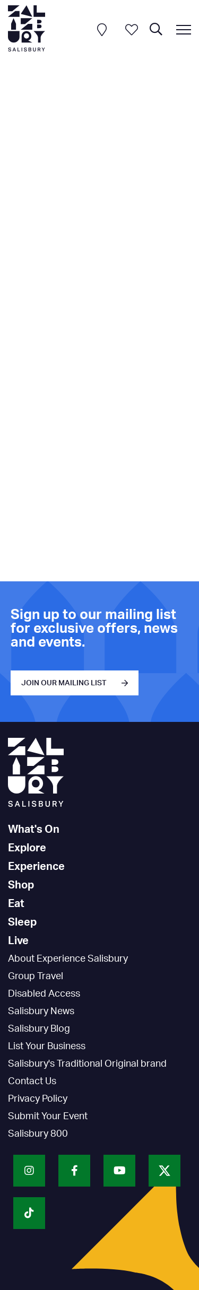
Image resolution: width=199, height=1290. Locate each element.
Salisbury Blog (39, 1029)
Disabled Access (44, 994)
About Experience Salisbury (68, 959)
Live (18, 941)
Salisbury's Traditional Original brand (87, 1064)
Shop (21, 885)
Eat (16, 904)
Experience (36, 866)
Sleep (22, 922)
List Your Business (46, 1046)
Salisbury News (41, 1011)
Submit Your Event (48, 1116)
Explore (27, 848)
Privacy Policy (37, 1099)
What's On (33, 829)
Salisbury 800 (38, 1134)
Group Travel (35, 976)
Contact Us (32, 1081)
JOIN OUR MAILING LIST (64, 683)
